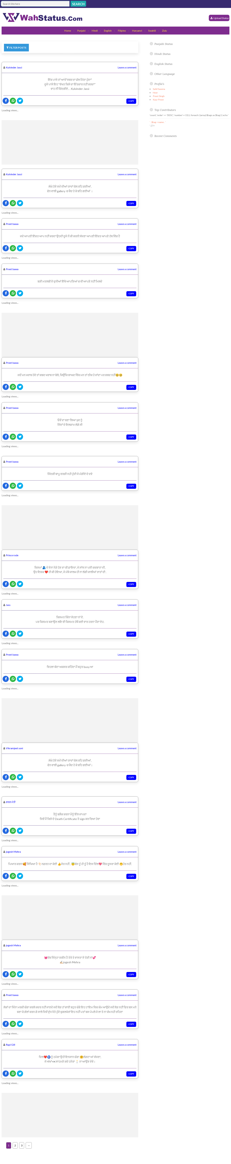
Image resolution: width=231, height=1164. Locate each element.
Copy (131, 101)
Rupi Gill (10, 1044)
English (108, 30)
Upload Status (221, 18)
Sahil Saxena (159, 89)
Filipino (122, 30)
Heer (155, 92)
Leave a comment (127, 67)
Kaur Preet (158, 99)
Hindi (95, 30)
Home (67, 30)
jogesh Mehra (13, 851)
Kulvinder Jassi (14, 67)
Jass (8, 604)
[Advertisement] (70, 142)
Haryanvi (137, 30)
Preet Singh (159, 96)
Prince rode (12, 555)
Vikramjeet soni (14, 748)
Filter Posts (17, 47)
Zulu (164, 30)
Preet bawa (12, 223)
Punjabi (81, 30)
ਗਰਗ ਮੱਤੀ (11, 801)
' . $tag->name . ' (158, 122)
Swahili (152, 30)
